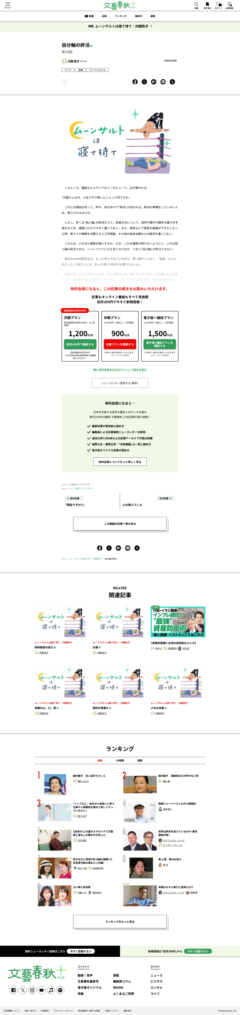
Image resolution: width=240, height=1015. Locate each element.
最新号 (138, 16)
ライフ (68, 70)
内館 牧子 (73, 61)
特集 (81, 994)
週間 (139, 760)
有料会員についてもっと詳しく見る (120, 462)
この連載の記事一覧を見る (120, 524)
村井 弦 (185, 648)
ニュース (156, 975)
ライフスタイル (98, 70)
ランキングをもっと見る (120, 922)
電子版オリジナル (90, 987)
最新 (100, 760)
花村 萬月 (82, 840)
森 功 (165, 865)
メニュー (8, 7)
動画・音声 (85, 975)
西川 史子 (82, 816)
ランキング (121, 16)
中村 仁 (158, 648)
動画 (91, 16)
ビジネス (156, 981)
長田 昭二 (167, 809)
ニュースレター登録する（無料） (120, 383)
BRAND (118, 987)
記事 (104, 16)
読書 (80, 70)
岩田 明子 (97, 892)
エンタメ (156, 987)
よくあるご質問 (123, 994)
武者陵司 (172, 648)
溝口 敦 (166, 781)
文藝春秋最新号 (88, 981)
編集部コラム (122, 981)
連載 (152, 16)
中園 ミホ (82, 892)
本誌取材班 (97, 868)
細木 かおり (83, 781)
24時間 (120, 760)
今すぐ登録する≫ (81, 951)
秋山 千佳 (82, 868)
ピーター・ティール (172, 845)
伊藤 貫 (193, 892)
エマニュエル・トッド (174, 840)
